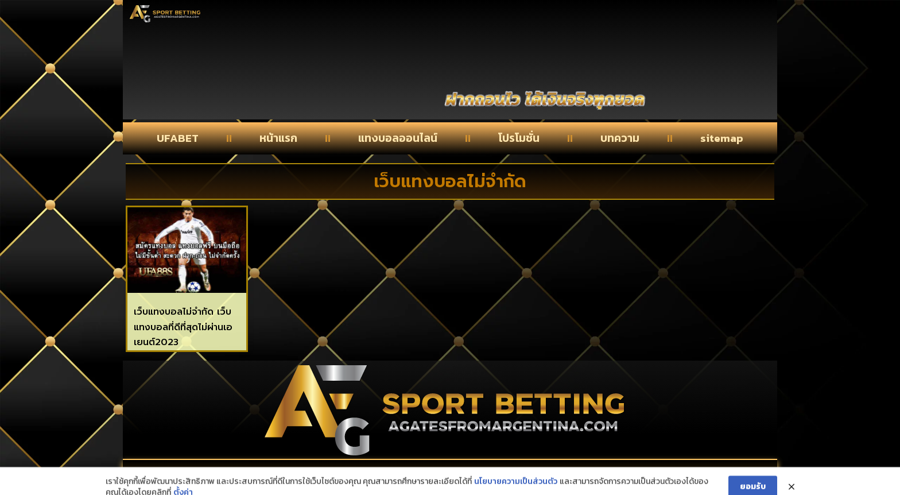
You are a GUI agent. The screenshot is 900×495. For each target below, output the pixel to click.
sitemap (721, 138)
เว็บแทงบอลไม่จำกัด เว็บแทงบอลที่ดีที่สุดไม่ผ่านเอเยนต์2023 (183, 327)
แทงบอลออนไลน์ (397, 138)
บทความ (619, 138)
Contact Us (231, 473)
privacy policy (662, 473)
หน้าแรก (278, 138)
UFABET (178, 138)
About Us (442, 473)
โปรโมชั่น (519, 138)
